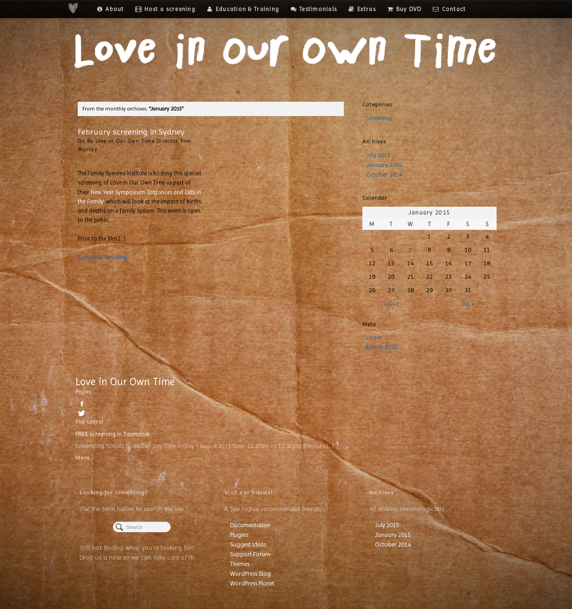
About (110, 9)
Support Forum (250, 554)
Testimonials (313, 9)
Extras (362, 9)
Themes (239, 563)
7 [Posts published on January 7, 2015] (410, 249)
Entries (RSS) (382, 347)
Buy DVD (404, 9)
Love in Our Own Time (125, 381)
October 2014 (384, 174)
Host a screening (165, 9)
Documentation (250, 525)
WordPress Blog (250, 573)
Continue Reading (102, 256)
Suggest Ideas (248, 544)
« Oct (391, 303)
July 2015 (378, 155)
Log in (374, 337)
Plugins (239, 534)
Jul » (467, 303)
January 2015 (384, 164)
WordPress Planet (252, 583)
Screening (379, 118)
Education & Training (242, 9)
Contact (449, 9)
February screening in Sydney (131, 131)
